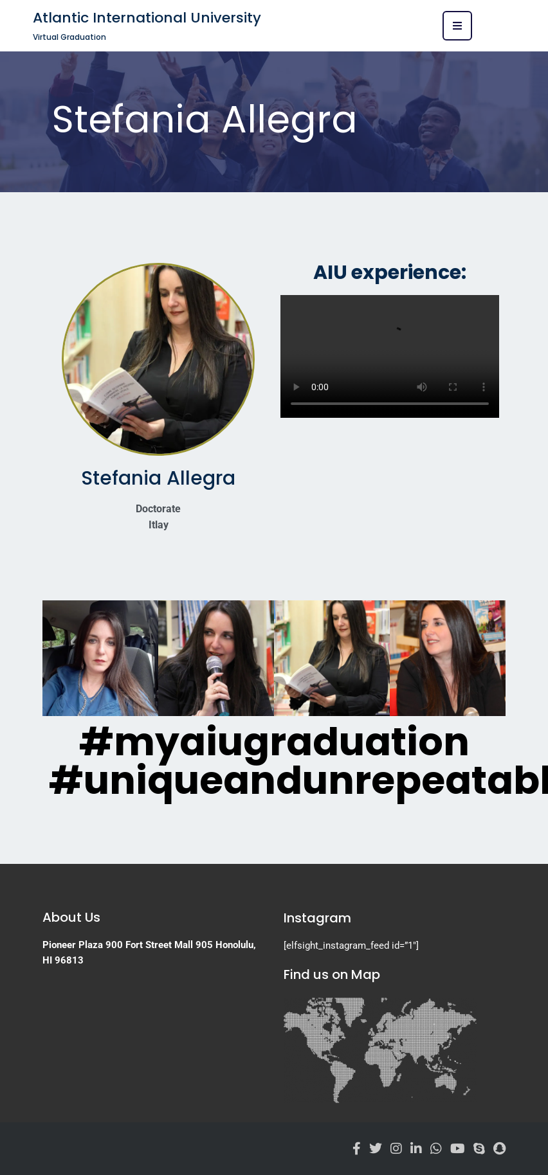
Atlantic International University (147, 18)
